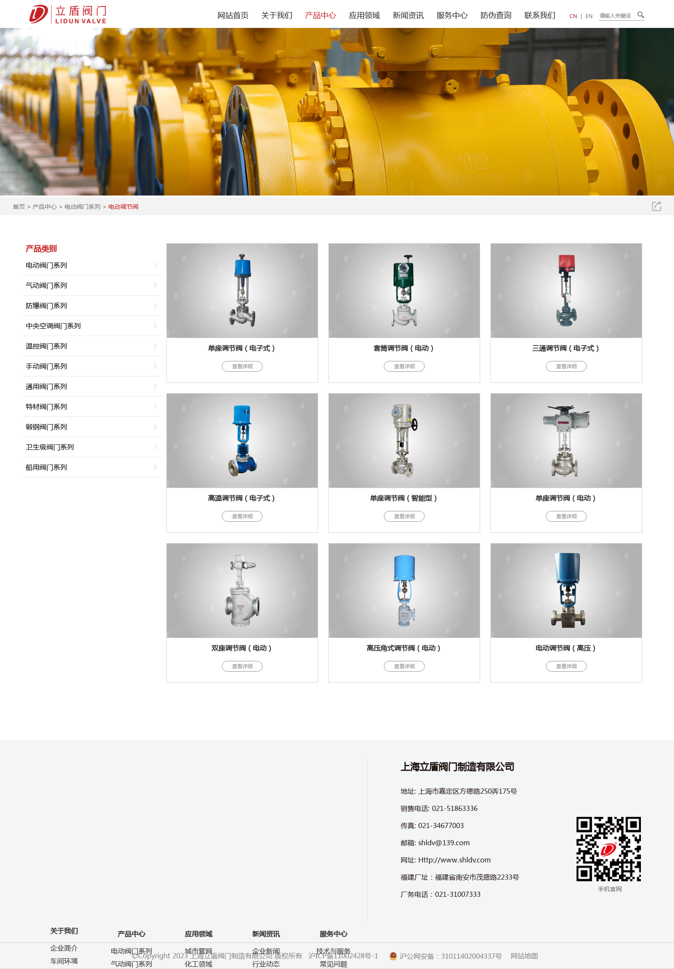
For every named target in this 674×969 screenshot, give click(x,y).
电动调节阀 (123, 206)
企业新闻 (266, 950)
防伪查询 (496, 15)
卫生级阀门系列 (50, 446)
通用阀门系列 (46, 386)
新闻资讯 (408, 15)
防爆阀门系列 (46, 305)
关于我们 (276, 15)
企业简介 (64, 872)
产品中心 (320, 15)
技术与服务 (333, 950)
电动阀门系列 (82, 206)
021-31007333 (458, 894)
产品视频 (64, 924)
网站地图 (524, 955)
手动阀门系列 (46, 365)
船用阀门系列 (46, 466)
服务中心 (452, 15)
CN (573, 16)
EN (589, 16)
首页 (19, 206)
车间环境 (64, 885)
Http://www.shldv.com (454, 859)
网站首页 (233, 15)
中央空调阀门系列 (53, 325)
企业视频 (64, 911)
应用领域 (364, 15)
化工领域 (198, 963)
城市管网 (198, 950)
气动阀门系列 (46, 285)
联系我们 (539, 15)
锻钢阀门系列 (46, 426)
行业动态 (266, 963)
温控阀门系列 (46, 345)
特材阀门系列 (46, 406)
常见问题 (333, 963)
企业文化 (64, 898)
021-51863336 (455, 808)
